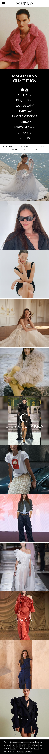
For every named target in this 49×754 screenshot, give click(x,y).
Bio (25, 150)
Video (13, 150)
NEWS (36, 150)
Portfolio (9, 146)
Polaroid (26, 146)
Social (42, 146)
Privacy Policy (25, 751)
